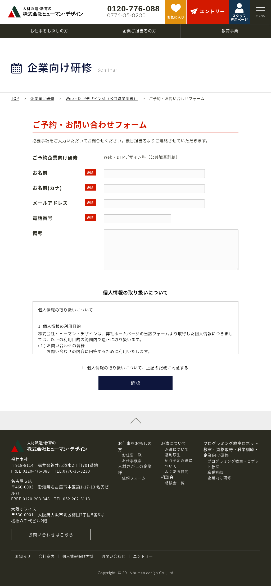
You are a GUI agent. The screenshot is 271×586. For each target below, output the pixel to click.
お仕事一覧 (132, 455)
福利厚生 (173, 454)
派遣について (177, 449)
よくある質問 (177, 471)
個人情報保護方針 (78, 556)
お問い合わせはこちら (50, 534)
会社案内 (47, 556)
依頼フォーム (134, 478)
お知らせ (23, 556)
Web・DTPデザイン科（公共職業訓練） (102, 98)
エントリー (143, 556)
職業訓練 (215, 472)
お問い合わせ (113, 556)
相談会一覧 (175, 482)
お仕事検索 (132, 460)
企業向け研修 (42, 98)
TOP (15, 98)
